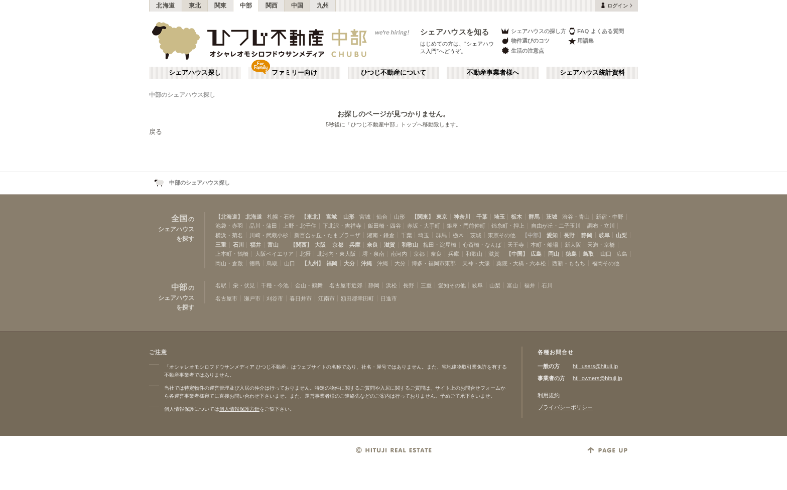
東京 (441, 217)
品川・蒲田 (263, 226)
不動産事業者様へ (493, 72)
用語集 (581, 41)
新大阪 (573, 245)
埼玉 (499, 217)
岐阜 (604, 235)
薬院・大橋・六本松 (521, 263)
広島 (536, 254)
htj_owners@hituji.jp (597, 378)
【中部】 (533, 235)
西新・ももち (568, 263)
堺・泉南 (373, 254)
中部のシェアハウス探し (182, 94)
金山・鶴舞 (309, 285)
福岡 (331, 263)
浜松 (391, 285)
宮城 (331, 217)
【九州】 (313, 263)
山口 (605, 254)
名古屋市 (226, 298)
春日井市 (301, 298)
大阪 (320, 245)
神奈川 (462, 217)
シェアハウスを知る (454, 32)
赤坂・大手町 (423, 226)
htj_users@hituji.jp (595, 366)
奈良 (372, 245)
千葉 (481, 217)
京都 (337, 245)
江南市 (326, 298)
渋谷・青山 (576, 217)
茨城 (551, 217)
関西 (272, 5)
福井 (255, 245)
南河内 (398, 254)
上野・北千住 (299, 226)
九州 (323, 5)
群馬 (534, 217)
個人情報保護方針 (239, 409)
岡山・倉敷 (229, 263)
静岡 (586, 235)
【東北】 (312, 217)
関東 (220, 5)
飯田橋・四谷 (384, 226)
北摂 (305, 254)
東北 (195, 5)
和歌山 (410, 245)
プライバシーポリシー (565, 407)
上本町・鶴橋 (231, 254)
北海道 (165, 5)
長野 (569, 235)
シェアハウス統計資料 (592, 72)
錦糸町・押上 (507, 226)
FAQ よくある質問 (596, 31)
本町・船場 (544, 245)
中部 (246, 5)
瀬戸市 (252, 298)
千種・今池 (275, 285)
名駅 (220, 285)
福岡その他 (605, 263)
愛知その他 (452, 285)
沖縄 (366, 263)
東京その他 (501, 235)
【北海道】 (229, 217)
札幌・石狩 (281, 217)
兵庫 (354, 245)
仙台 (381, 217)
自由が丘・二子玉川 (556, 226)
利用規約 (549, 395)
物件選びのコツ (525, 41)
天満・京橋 (601, 245)
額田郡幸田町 (357, 298)
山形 (348, 217)
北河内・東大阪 (336, 254)
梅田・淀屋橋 (439, 245)
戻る (155, 131)
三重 (220, 245)
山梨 (621, 235)
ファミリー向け (294, 72)
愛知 (552, 235)
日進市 (388, 298)
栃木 (516, 217)
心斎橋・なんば (482, 245)
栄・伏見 (244, 285)
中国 (297, 5)
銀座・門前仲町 (466, 226)
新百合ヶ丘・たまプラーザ (327, 235)
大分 (349, 263)
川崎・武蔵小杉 (268, 235)
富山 (273, 245)
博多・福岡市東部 (434, 263)
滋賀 (389, 245)
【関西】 (301, 245)
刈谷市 (275, 298)
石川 (238, 245)
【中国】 (517, 254)
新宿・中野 (609, 217)
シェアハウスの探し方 (533, 31)
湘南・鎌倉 (381, 235)
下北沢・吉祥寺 (342, 226)
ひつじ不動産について (393, 72)
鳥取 (588, 254)
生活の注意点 (522, 50)
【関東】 (423, 217)
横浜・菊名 (229, 235)
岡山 (553, 254)
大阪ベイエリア (274, 254)
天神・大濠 (476, 263)
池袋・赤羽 (229, 226)
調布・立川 (601, 226)
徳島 (571, 254)
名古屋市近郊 (345, 285)
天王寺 (515, 245)
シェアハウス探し (195, 72)
